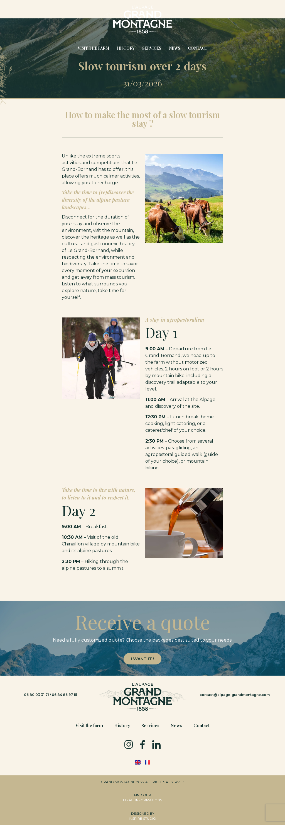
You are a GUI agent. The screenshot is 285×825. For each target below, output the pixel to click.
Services (151, 48)
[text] (142, 640)
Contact (197, 48)
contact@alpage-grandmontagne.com (235, 695)
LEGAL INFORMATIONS (142, 800)
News (174, 48)
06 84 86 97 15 (64, 695)
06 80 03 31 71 (36, 695)
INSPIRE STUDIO (142, 818)
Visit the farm (93, 48)
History (125, 48)
